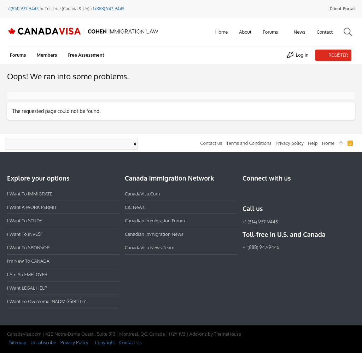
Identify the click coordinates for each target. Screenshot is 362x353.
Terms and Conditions (249, 143)
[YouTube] (297, 193)
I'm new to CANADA (28, 261)
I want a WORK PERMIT (32, 207)
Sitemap (17, 342)
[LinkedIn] (272, 193)
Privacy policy (290, 143)
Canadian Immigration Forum (155, 220)
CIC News (135, 207)
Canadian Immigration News (154, 234)
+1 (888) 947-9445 (107, 8)
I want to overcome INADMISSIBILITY (46, 301)
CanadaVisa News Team (149, 247)
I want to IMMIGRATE (30, 194)
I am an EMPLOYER (27, 274)
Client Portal (342, 8)
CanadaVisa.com (142, 194)
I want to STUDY (24, 220)
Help (313, 143)
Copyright (105, 342)
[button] (283, 32)
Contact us (211, 143)
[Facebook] (247, 193)
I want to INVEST (25, 234)
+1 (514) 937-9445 (260, 221)
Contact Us (130, 342)
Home (328, 143)
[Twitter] (285, 193)
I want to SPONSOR (28, 247)
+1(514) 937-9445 (23, 8)
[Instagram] (259, 193)
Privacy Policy (74, 342)
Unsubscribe (43, 342)
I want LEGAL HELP (27, 288)
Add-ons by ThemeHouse (215, 334)
